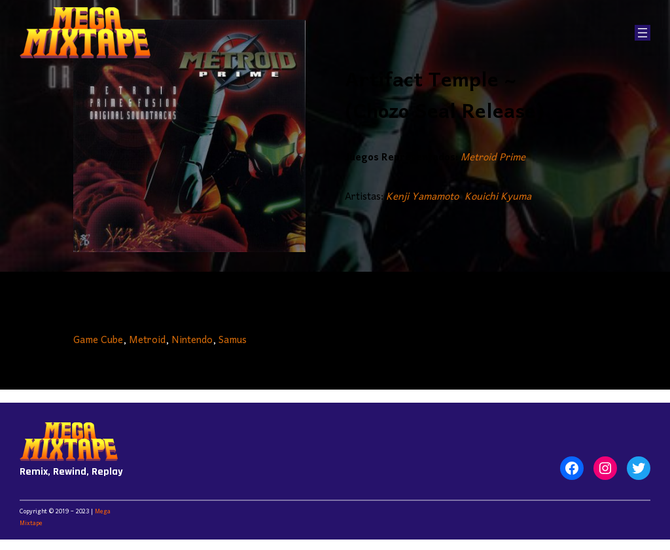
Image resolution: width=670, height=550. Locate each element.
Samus (233, 340)
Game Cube (98, 340)
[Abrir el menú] (642, 33)
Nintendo (192, 340)
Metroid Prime (493, 158)
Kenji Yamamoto (422, 197)
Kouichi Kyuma (498, 197)
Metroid (147, 340)
